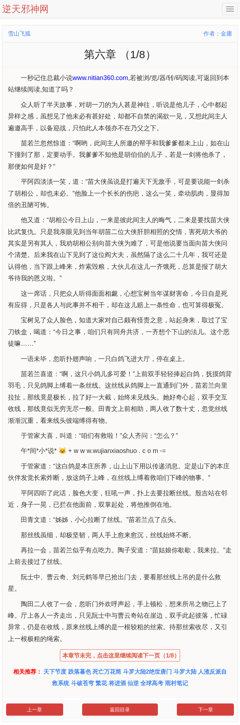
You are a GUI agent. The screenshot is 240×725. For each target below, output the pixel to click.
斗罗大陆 (185, 672)
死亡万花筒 (107, 672)
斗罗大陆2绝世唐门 (147, 672)
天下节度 (54, 672)
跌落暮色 (79, 672)
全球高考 (151, 683)
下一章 (205, 709)
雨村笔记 (176, 683)
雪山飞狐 (19, 34)
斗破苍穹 (82, 683)
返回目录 (120, 709)
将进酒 (117, 683)
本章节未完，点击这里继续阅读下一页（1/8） (120, 655)
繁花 (101, 683)
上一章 (34, 709)
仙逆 (133, 683)
